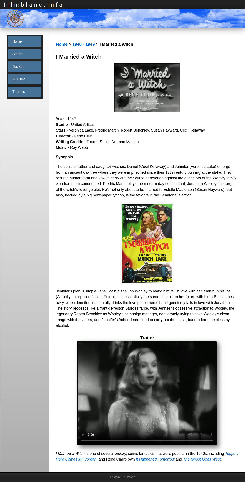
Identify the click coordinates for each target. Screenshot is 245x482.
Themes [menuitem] (18, 92)
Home (62, 44)
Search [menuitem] (17, 54)
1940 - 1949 (83, 44)
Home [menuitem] (17, 41)
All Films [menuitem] (18, 79)
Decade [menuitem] (18, 66)
